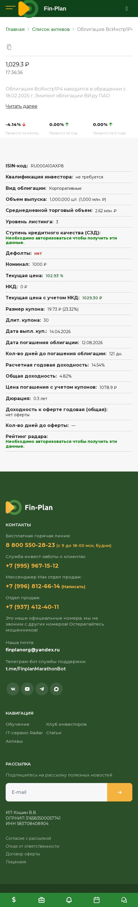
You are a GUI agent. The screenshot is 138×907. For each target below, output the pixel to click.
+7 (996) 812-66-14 (33, 586)
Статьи (53, 732)
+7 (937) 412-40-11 (32, 606)
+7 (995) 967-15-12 (32, 565)
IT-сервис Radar (24, 732)
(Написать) (73, 586)
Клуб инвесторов (66, 724)
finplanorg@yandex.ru (33, 650)
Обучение (17, 724)
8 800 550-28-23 (30, 545)
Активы (14, 741)
